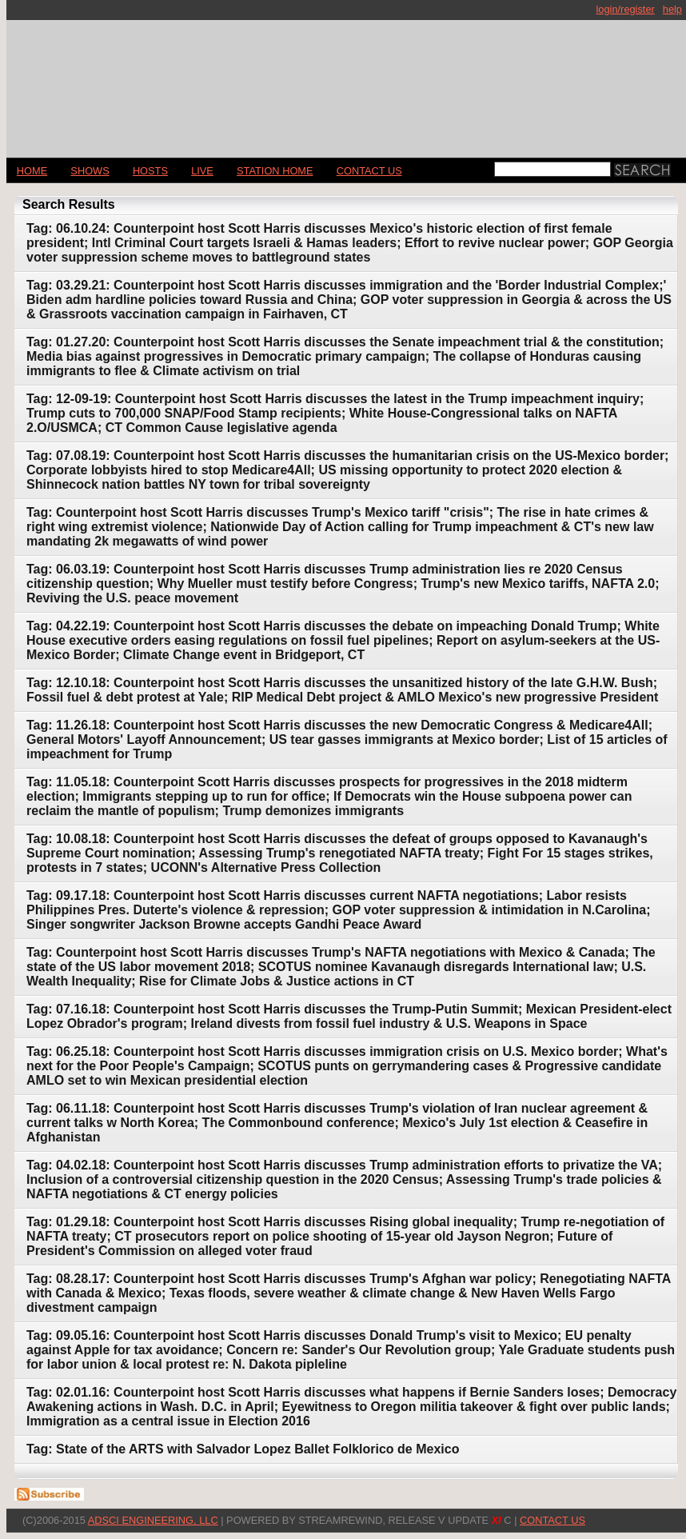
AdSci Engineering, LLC (153, 1520)
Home (32, 171)
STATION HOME (275, 171)
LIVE (202, 171)
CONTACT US (369, 171)
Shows (89, 171)
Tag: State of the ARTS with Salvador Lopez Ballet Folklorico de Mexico (242, 1449)
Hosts (150, 171)
